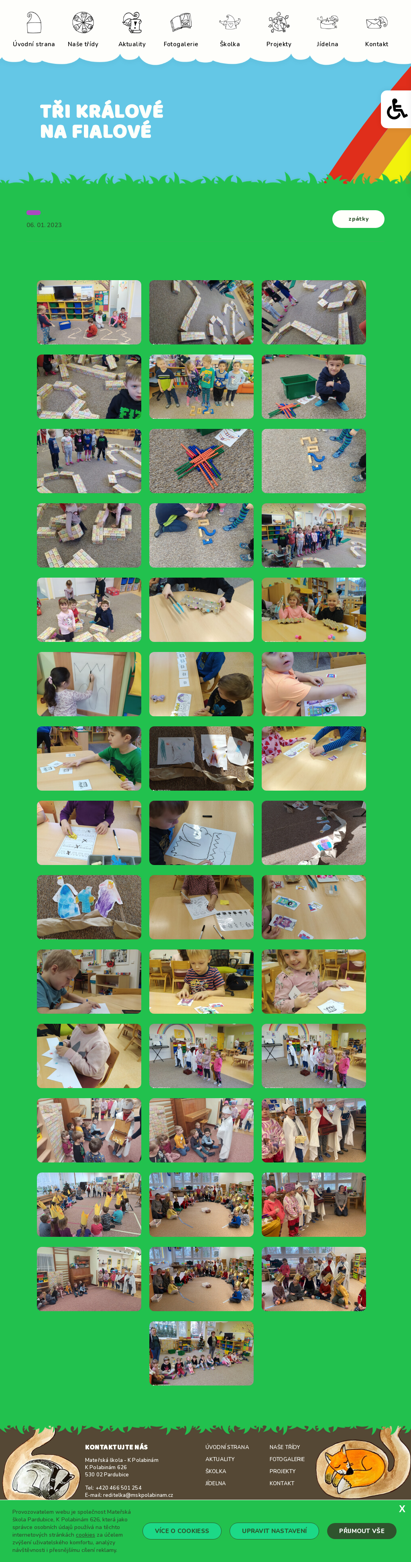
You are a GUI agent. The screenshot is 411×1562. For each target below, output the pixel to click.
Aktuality (220, 1459)
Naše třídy (285, 1447)
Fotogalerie (287, 1459)
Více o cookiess (182, 1531)
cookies (85, 1535)
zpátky (358, 219)
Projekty (282, 1471)
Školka (216, 1471)
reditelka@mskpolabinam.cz (138, 1495)
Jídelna (216, 1483)
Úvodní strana (227, 1447)
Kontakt (282, 1483)
